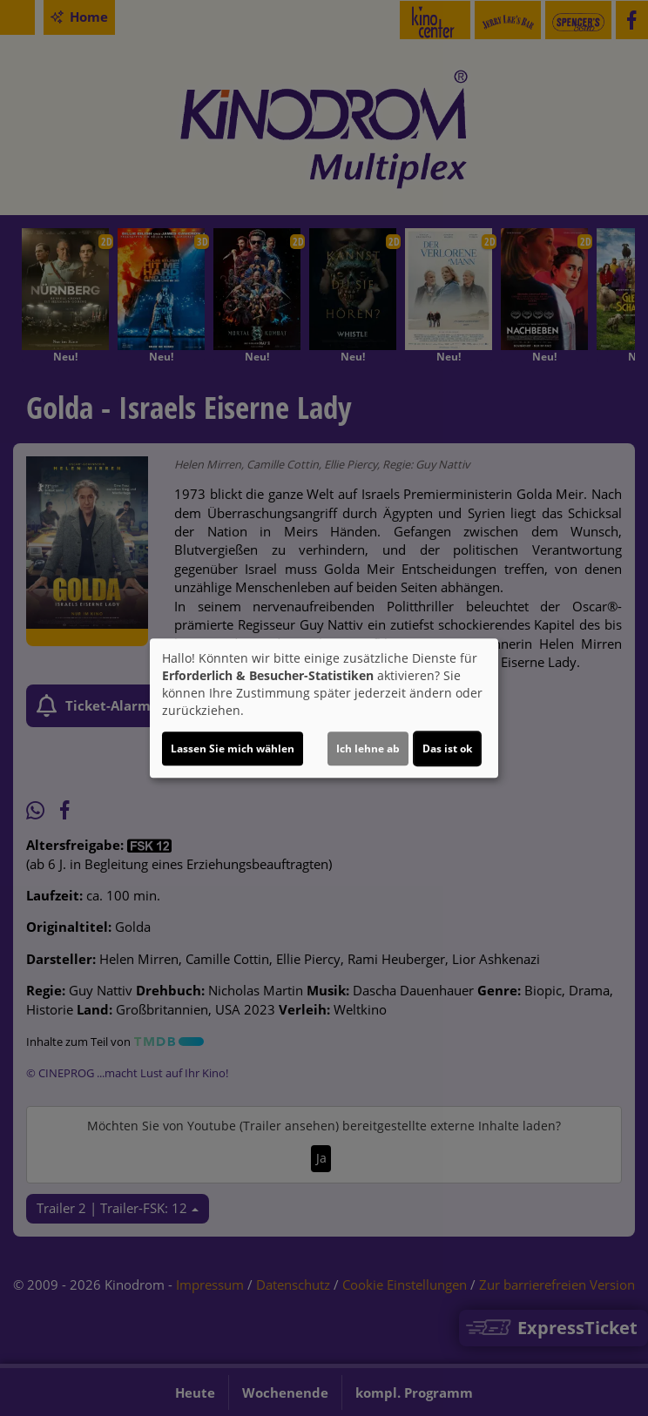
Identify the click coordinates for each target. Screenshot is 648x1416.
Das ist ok (447, 748)
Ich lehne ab (368, 748)
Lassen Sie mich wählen (232, 748)
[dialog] (324, 708)
